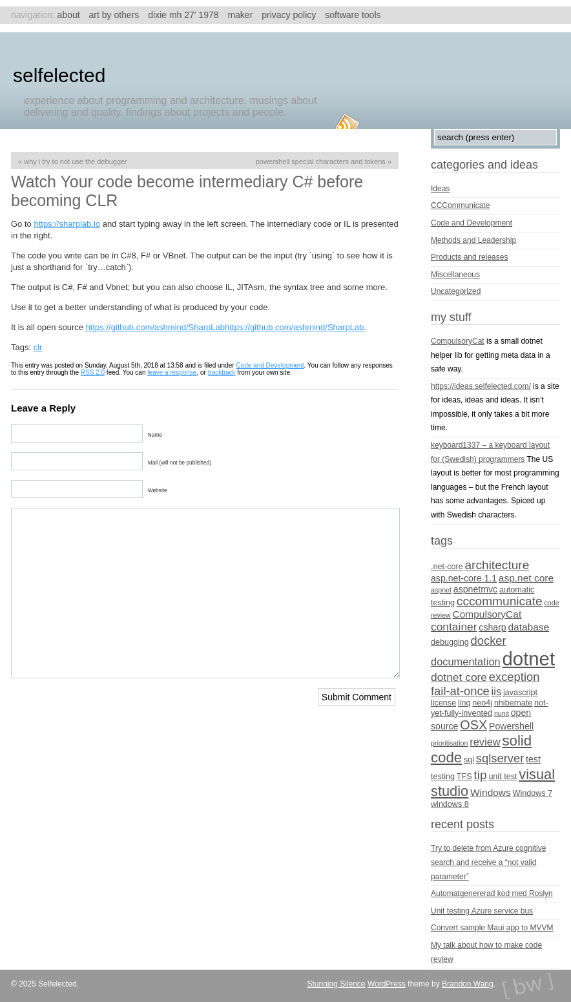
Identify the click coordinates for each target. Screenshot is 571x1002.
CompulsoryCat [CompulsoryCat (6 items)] (487, 614)
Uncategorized (456, 291)
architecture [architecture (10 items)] (496, 565)
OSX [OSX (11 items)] (473, 725)
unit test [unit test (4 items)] (502, 776)
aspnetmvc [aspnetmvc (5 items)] (475, 589)
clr (38, 347)
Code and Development (270, 365)
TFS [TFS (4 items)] (464, 776)
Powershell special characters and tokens (321, 161)
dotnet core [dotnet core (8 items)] (459, 677)
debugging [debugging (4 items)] (450, 642)
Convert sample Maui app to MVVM (492, 927)
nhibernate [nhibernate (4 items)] (513, 702)
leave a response (171, 372)
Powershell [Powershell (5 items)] (511, 726)
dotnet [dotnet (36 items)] (529, 658)
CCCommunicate (460, 205)
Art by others (114, 15)
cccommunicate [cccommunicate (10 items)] (500, 601)
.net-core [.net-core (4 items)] (447, 566)
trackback (222, 372)
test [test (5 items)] (533, 759)
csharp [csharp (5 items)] (492, 627)
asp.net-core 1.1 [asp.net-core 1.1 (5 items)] (464, 578)
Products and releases (469, 257)
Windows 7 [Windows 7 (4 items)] (533, 793)
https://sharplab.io (67, 224)
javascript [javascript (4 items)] (520, 692)
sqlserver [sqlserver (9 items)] (500, 758)
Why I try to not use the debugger (75, 161)
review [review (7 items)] (485, 741)
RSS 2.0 (93, 372)
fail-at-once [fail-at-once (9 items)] (460, 691)
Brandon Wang (467, 983)
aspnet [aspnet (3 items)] (441, 590)
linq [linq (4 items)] (464, 702)
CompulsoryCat (457, 341)
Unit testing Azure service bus (482, 910)
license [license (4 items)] (443, 702)
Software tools (352, 15)
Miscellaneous (455, 274)
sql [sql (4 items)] (469, 759)
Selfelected (59, 75)
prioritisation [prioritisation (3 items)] (449, 743)
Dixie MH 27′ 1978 (183, 15)
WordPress (387, 983)
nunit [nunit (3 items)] (501, 713)
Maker (240, 15)
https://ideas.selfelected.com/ (481, 386)
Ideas (440, 188)
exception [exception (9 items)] (514, 677)
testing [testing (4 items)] (443, 776)
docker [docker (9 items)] (488, 640)
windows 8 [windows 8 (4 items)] (450, 804)
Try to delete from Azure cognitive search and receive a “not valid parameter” (488, 862)
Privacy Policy (289, 15)
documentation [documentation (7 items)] (466, 661)
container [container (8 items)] (454, 626)
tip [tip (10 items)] (479, 775)
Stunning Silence (336, 983)
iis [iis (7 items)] (497, 691)
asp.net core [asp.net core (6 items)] (526, 577)
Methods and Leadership (473, 240)
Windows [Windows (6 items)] (490, 792)
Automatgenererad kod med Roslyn (492, 893)
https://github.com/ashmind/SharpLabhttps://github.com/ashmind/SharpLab (225, 327)
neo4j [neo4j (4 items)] (482, 702)
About (68, 15)
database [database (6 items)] (529, 626)
